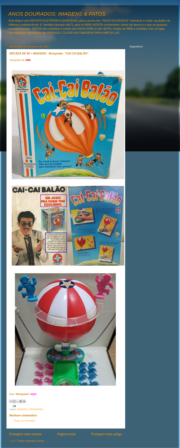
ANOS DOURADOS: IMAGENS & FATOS (56, 14)
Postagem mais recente (25, 434)
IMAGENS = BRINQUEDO (30, 409)
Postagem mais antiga (106, 434)
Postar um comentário (24, 421)
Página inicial (66, 434)
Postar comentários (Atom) (31, 441)
